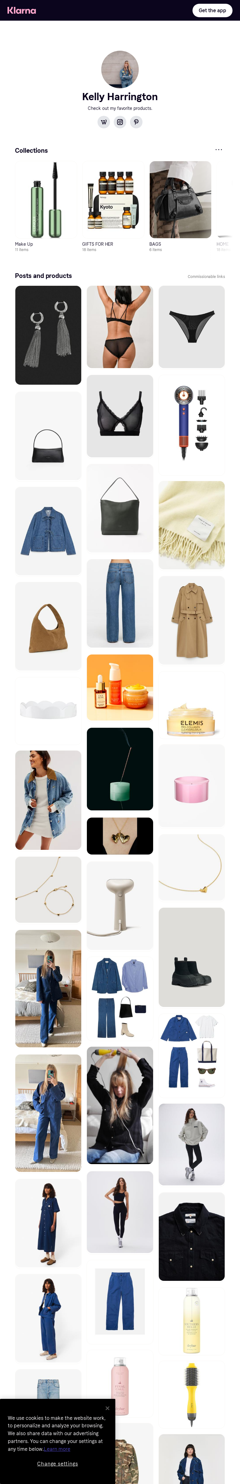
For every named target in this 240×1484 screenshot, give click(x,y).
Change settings (57, 1464)
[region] (57, 1441)
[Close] (107, 1408)
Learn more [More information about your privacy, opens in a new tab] (57, 1449)
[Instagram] (120, 122)
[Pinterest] (136, 122)
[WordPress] (104, 122)
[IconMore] (218, 149)
